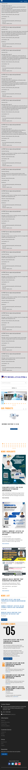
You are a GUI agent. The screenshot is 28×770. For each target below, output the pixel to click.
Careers (2, 745)
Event (2, 743)
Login (21, 1)
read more (8, 672)
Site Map (3, 735)
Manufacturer (4, 742)
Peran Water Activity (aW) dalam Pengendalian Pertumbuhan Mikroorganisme (13, 600)
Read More (5, 498)
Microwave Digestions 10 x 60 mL (10, 424)
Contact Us (13, 714)
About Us (3, 720)
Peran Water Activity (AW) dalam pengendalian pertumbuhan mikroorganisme (15, 664)
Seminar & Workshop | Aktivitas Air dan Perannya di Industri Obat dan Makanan (12, 606)
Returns (2, 733)
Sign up (25, 1)
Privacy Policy (4, 724)
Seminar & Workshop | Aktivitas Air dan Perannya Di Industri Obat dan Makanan (15, 688)
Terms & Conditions (5, 725)
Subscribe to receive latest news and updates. (10, 751)
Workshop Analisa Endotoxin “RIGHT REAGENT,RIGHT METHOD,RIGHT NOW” (11, 613)
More (4, 619)
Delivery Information (5, 722)
